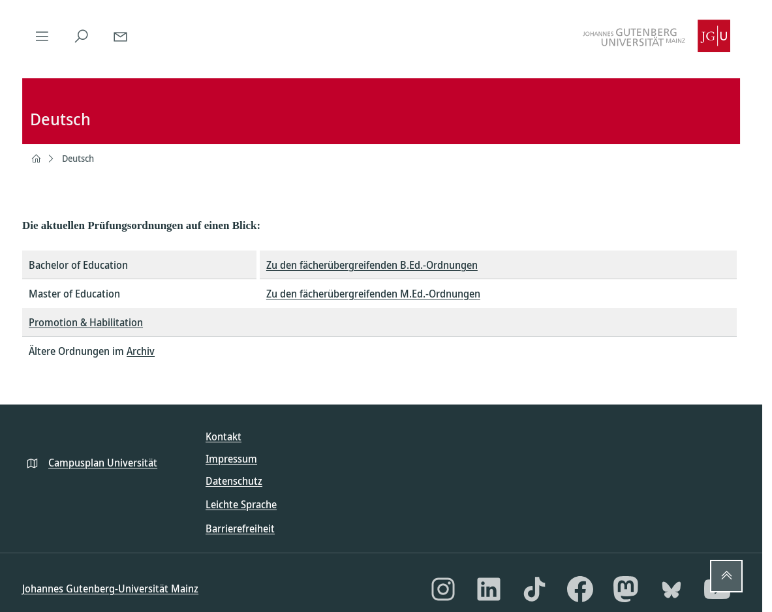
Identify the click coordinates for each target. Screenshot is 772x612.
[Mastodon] (626, 589)
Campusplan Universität (102, 462)
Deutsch (78, 158)
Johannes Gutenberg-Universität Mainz (110, 588)
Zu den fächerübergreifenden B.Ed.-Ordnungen (372, 265)
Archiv (141, 351)
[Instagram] (443, 589)
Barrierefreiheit (240, 528)
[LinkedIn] (489, 589)
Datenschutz (234, 481)
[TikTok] (534, 589)
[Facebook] (580, 589)
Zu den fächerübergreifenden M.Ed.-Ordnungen (373, 293)
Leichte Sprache (241, 504)
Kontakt (223, 436)
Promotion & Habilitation (86, 322)
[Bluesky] (671, 589)
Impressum (231, 458)
